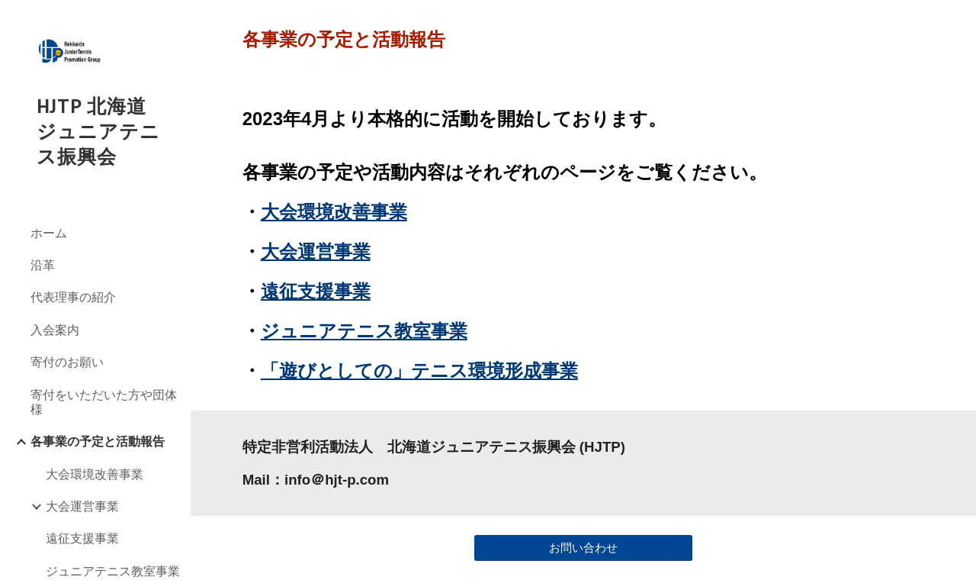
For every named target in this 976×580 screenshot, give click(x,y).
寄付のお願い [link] (67, 361)
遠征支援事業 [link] (82, 538)
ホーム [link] (48, 232)
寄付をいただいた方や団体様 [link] (103, 402)
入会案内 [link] (54, 329)
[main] (583, 39)
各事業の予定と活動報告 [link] (97, 441)
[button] (957, 21)
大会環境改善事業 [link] (94, 474)
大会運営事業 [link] (82, 506)
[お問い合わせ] (583, 548)
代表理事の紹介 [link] (73, 296)
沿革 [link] (42, 264)
